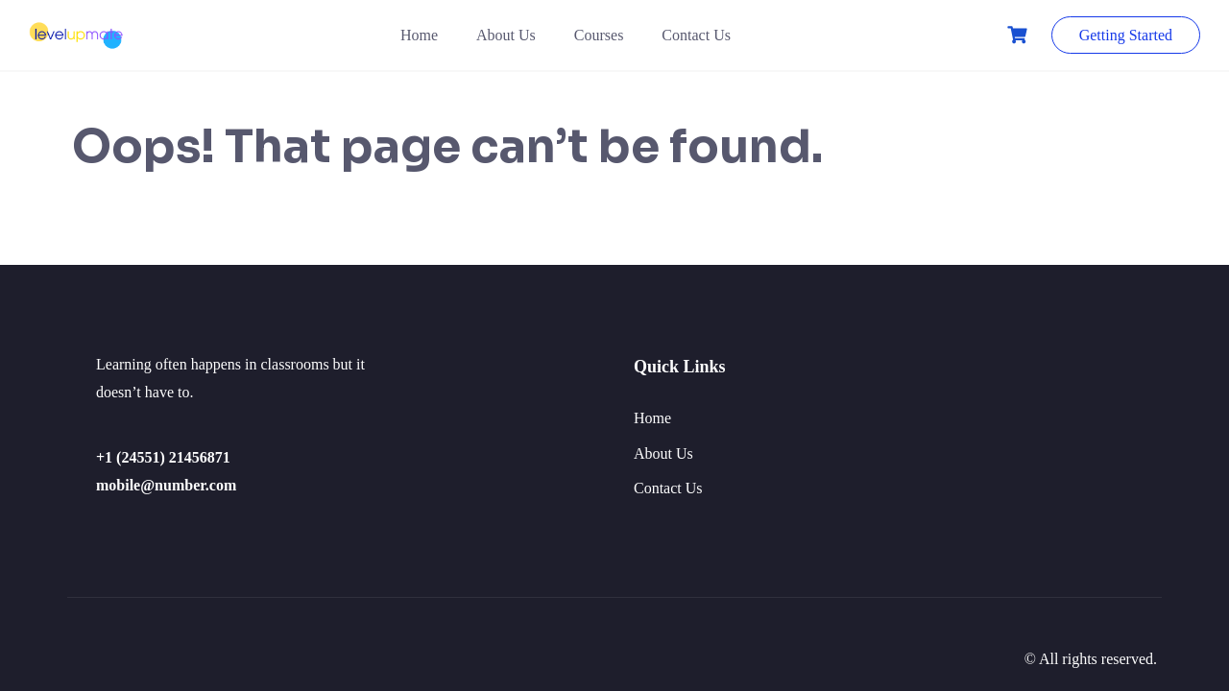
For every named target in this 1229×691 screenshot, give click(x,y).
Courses (599, 35)
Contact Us (696, 35)
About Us (506, 35)
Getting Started (1125, 35)
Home (419, 35)
